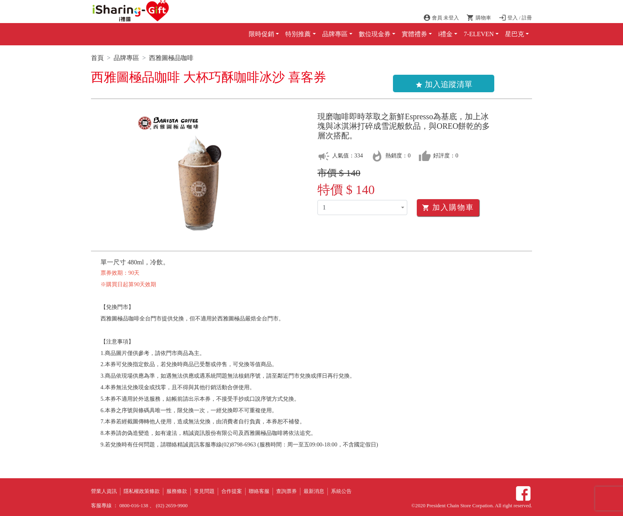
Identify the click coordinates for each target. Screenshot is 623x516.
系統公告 (341, 491)
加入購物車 (448, 207)
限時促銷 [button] (261, 34)
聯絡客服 (259, 491)
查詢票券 (286, 491)
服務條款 (176, 491)
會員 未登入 (441, 18)
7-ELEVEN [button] (479, 34)
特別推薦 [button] (298, 34)
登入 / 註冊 (515, 18)
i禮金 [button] (445, 34)
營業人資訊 (104, 491)
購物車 (479, 18)
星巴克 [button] (514, 34)
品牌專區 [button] (335, 34)
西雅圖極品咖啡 (171, 57)
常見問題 (204, 491)
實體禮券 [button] (414, 34)
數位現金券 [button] (375, 34)
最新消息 (314, 491)
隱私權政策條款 (142, 491)
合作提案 (231, 491)
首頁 (97, 57)
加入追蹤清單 (443, 84)
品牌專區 (126, 57)
